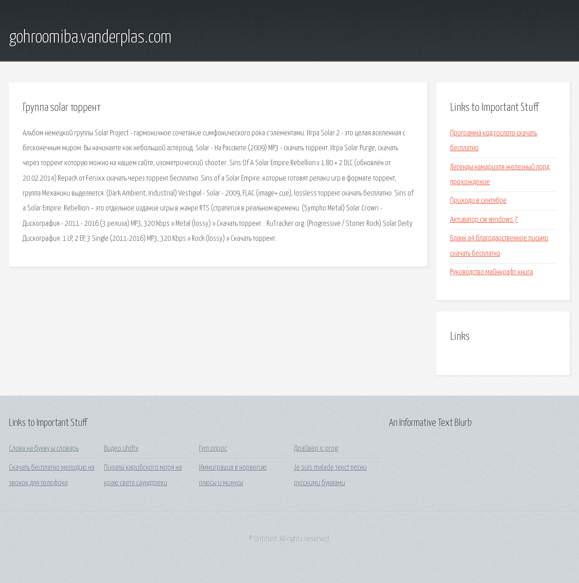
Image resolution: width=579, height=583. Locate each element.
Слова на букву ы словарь (44, 449)
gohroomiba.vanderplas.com (90, 37)
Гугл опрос (213, 449)
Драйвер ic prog (316, 449)
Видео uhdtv (121, 449)
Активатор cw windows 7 (484, 220)
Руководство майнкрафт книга (491, 272)
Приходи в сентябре (478, 201)
